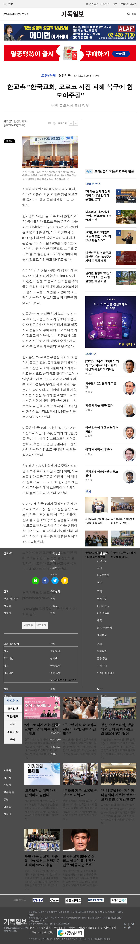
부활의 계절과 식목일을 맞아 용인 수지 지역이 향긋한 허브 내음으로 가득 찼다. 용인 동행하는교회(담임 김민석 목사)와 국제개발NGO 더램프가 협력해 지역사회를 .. (80, 810)
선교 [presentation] (12, 724)
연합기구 (65, 75)
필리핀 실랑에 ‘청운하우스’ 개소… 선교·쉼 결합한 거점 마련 (98, 277)
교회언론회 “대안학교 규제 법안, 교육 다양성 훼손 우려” (98, 236)
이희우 (89, 392)
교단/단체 (48, 75)
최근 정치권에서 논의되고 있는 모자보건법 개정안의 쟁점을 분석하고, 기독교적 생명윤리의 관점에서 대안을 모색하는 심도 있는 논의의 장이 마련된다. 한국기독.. (41, 810)
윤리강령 (48, 932)
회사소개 (33, 927)
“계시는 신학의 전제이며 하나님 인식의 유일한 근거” (97, 195)
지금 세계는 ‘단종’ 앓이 (99, 405)
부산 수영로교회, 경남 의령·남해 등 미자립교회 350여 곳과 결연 (117, 729)
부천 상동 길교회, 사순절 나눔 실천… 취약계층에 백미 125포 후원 (42, 860)
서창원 (89, 436)
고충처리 (36, 932)
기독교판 (93, 3)
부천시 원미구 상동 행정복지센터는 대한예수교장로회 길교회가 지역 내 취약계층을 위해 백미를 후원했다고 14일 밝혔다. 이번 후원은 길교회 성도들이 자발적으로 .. (42, 880)
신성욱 (89, 454)
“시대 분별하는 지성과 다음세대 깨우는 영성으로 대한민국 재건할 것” (118, 795)
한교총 (29, 625)
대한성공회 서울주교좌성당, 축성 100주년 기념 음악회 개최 (98, 257)
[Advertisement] (110, 142)
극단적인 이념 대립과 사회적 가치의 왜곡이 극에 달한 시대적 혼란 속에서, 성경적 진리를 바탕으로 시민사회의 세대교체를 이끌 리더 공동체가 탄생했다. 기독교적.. (118, 814)
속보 (89, 172)
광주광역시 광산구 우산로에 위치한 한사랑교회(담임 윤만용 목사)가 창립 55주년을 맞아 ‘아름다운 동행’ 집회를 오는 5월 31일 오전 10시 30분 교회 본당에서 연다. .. (80, 880)
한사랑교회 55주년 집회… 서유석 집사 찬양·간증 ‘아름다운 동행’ (79, 860)
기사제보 (70, 927)
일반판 (106, 3)
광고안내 (45, 927)
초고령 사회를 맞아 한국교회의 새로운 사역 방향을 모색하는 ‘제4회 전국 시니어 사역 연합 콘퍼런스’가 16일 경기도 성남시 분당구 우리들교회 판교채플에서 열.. (80, 747)
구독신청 (124, 3)
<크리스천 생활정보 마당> (64, 679)
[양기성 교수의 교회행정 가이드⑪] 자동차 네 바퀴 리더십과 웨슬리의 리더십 (102, 365)
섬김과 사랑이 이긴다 (98, 450)
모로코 (42, 625)
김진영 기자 (20, 121)
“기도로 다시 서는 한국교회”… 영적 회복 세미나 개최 (41, 729)
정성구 (89, 410)
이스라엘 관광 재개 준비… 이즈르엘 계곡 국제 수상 (98, 216)
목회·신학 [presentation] (12, 732)
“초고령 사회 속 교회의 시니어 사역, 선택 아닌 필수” (79, 729)
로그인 (133, 3)
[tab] (13, 709)
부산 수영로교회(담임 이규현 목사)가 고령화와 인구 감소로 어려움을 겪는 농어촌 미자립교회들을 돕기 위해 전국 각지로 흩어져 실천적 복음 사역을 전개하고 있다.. (118, 748)
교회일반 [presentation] (12, 708)
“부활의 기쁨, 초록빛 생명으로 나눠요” (80, 792)
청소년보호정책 (108, 927)
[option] (98, 512)
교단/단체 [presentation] (12, 716)
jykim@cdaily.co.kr (14, 125)
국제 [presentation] (12, 740)
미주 (115, 3)
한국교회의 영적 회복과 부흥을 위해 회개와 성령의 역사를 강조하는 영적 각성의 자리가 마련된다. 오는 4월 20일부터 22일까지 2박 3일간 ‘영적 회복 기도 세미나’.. (41, 748)
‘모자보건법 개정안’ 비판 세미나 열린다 (40, 792)
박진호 (89, 480)
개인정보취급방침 (88, 927)
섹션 (8, 4)
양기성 (89, 373)
